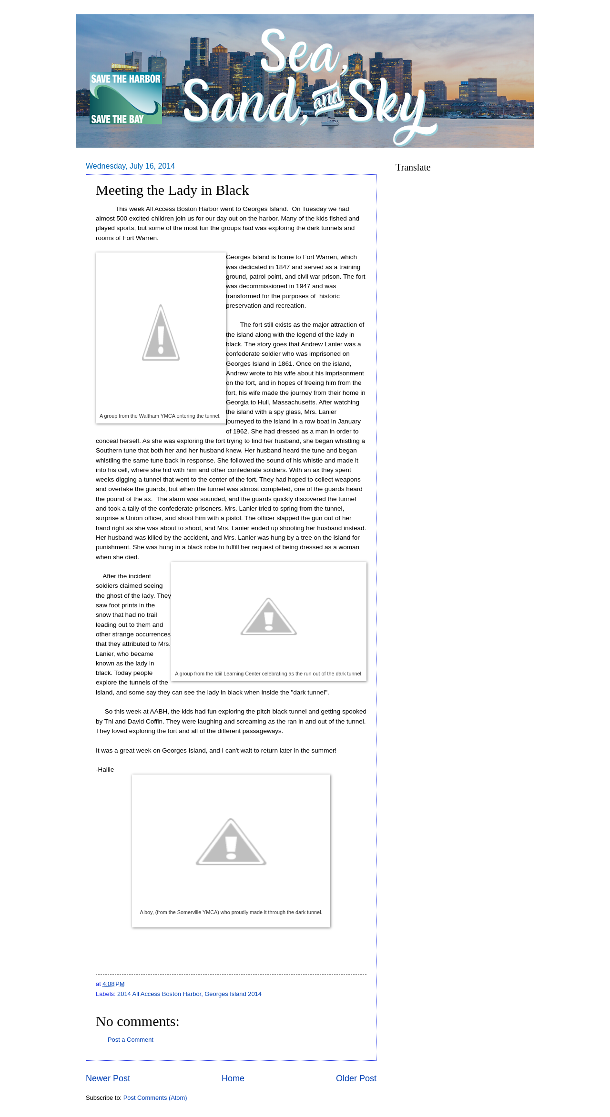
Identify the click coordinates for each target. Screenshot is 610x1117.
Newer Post (108, 1078)
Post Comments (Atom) (155, 1097)
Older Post (356, 1078)
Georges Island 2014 (233, 993)
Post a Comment (130, 1039)
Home (233, 1078)
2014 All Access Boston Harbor (159, 993)
